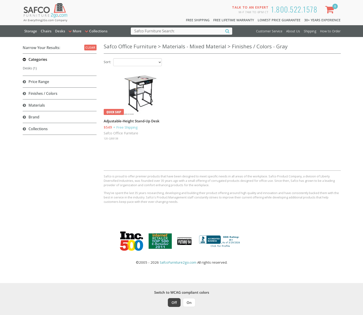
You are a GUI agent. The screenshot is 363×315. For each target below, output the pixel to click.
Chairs (46, 31)
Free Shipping (198, 20)
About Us (293, 31)
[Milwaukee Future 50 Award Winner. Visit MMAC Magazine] (184, 241)
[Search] (227, 31)
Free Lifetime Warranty (233, 20)
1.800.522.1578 (294, 9)
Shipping (310, 31)
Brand (33, 117)
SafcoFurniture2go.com (178, 262)
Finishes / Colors (42, 93)
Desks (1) (30, 68)
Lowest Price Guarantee (279, 20)
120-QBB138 (111, 138)
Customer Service (269, 31)
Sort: (107, 61)
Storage (30, 31)
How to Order (330, 31)
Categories (37, 59)
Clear (90, 47)
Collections (38, 128)
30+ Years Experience (322, 20)
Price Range (38, 81)
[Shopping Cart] (330, 11)
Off (174, 302)
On (189, 302)
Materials (36, 105)
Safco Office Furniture (121, 133)
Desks (60, 31)
